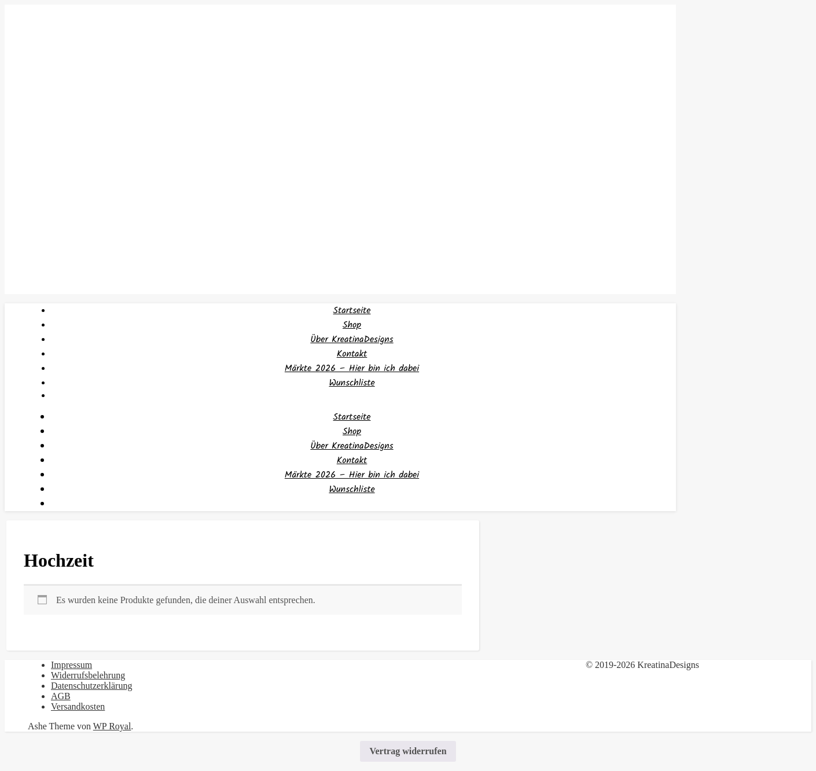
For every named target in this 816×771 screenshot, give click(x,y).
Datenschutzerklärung (91, 686)
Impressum (71, 665)
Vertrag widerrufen (407, 751)
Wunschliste (351, 383)
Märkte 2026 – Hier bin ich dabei (352, 368)
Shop (352, 325)
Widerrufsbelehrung (88, 675)
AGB (61, 696)
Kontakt (352, 354)
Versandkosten (78, 706)
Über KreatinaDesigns (351, 339)
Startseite (352, 310)
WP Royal (112, 726)
